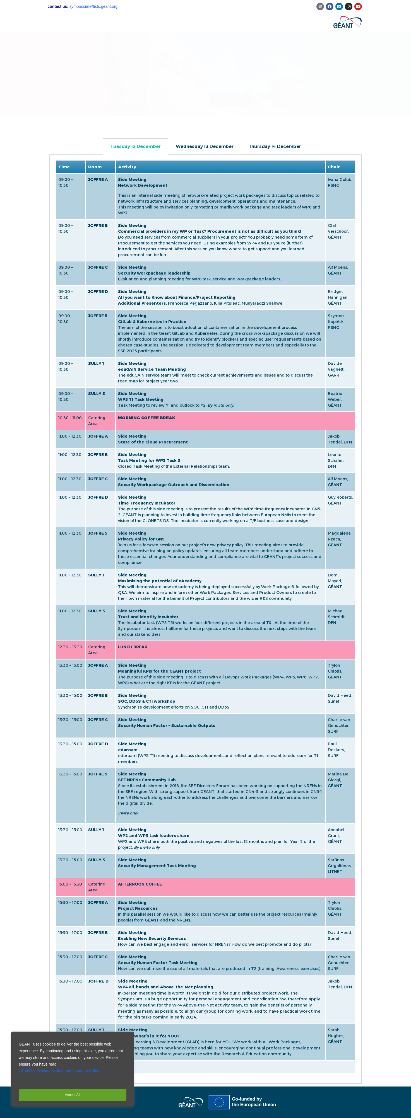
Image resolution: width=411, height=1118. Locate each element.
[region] (72, 1071)
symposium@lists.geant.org (93, 6)
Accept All (72, 1095)
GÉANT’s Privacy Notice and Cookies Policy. (60, 1074)
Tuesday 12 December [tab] (135, 146)
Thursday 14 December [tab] (275, 146)
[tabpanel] (205, 619)
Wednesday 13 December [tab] (205, 146)
